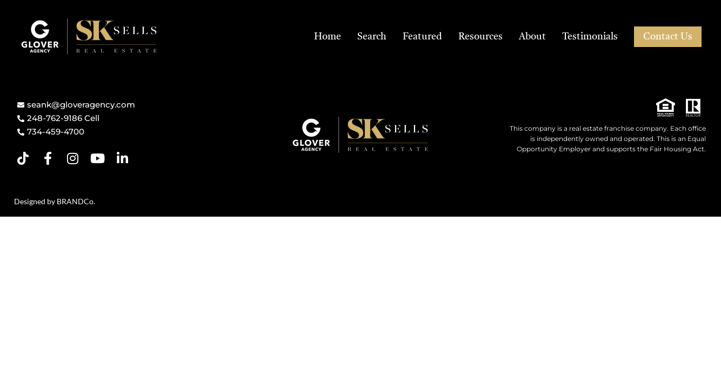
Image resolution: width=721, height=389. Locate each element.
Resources (480, 37)
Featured (422, 37)
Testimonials (590, 37)
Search (371, 37)
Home (327, 37)
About (532, 37)
